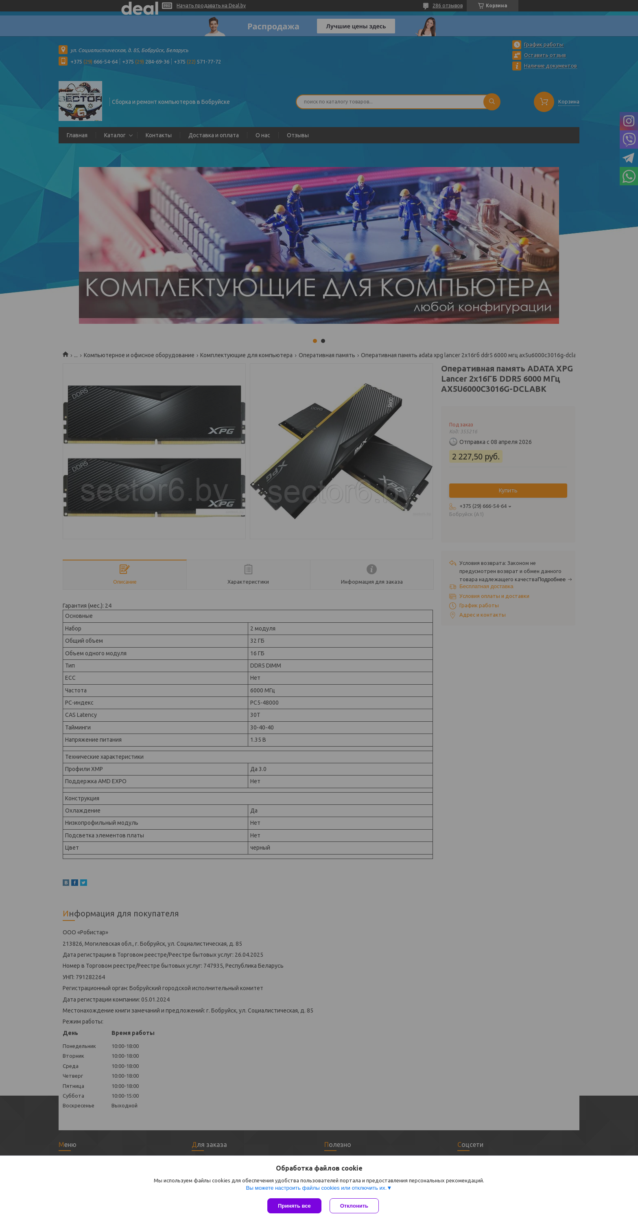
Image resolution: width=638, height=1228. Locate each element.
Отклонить (354, 1206)
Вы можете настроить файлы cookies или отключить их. (316, 1188)
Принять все (294, 1206)
